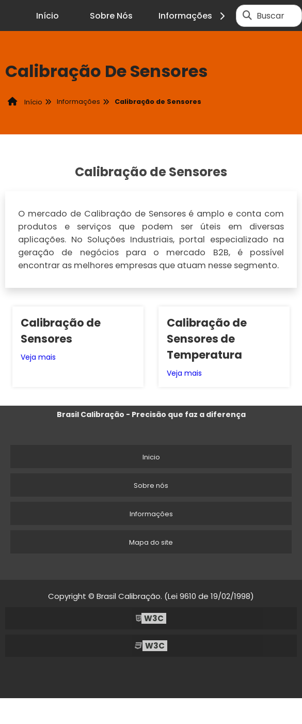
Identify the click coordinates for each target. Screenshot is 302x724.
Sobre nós (151, 485)
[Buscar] (247, 15)
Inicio (151, 457)
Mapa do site (151, 542)
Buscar (270, 16)
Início (47, 16)
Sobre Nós (111, 16)
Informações (193, 16)
